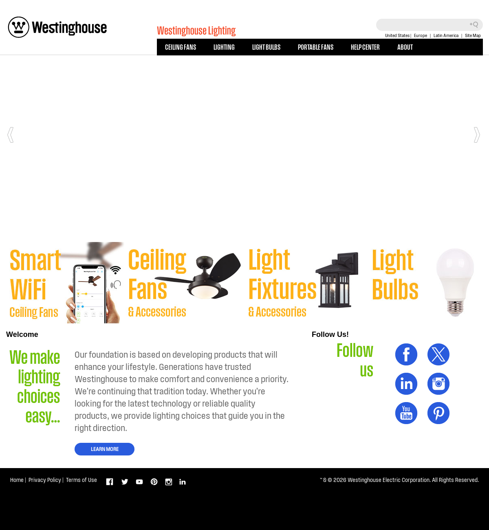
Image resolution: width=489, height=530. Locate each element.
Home (17, 479)
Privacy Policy (45, 479)
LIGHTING (224, 46)
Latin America (446, 35)
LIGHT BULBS (266, 46)
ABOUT (405, 46)
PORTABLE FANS (315, 46)
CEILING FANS (180, 46)
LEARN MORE (105, 449)
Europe (420, 35)
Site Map (473, 35)
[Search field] (429, 25)
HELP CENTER (365, 46)
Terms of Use (81, 479)
